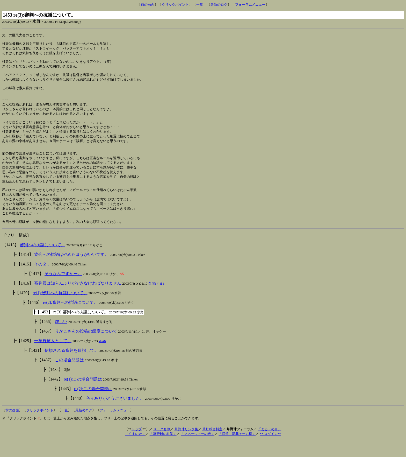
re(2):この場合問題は (93, 406)
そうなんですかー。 (63, 291)
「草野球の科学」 (163, 451)
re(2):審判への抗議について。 (70, 320)
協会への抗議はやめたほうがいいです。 (71, 272)
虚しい (61, 339)
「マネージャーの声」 (197, 451)
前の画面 (147, 4)
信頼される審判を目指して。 (71, 367)
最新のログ (219, 4)
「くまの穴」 (135, 451)
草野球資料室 (212, 446)
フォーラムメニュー (250, 4)
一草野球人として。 (52, 358)
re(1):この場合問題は (83, 396)
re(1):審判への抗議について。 (60, 310)
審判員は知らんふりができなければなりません (77, 300)
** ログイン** (270, 451)
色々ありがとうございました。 (115, 415)
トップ (137, 446)
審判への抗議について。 (42, 262)
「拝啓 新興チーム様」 (237, 451)
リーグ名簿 (161, 446)
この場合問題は (69, 377)
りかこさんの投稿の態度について (86, 348)
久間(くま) (156, 301)
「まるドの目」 (269, 446)
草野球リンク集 (186, 446)
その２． (42, 281)
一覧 (199, 4)
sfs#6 (102, 358)
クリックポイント (175, 4)
